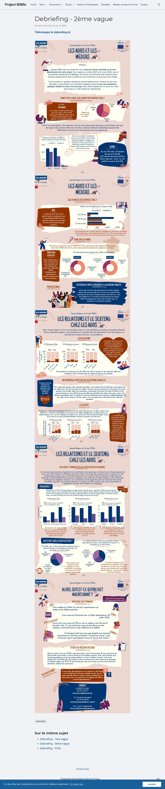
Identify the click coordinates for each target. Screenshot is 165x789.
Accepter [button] (152, 784)
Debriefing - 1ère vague (54, 739)
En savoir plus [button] (76, 784)
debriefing (40, 721)
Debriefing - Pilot (50, 748)
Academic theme (83, 779)
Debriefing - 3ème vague (54, 743)
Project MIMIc (15, 5)
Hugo (97, 779)
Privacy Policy (82, 769)
